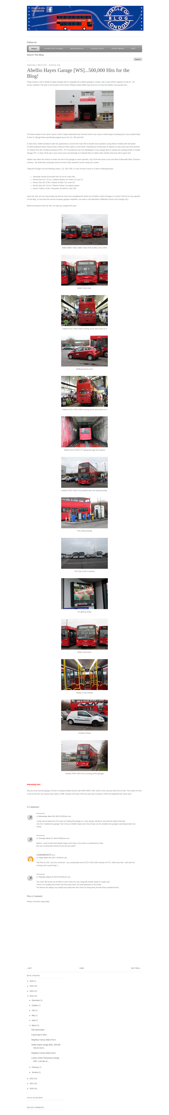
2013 (32, 996)
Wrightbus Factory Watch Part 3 (43, 1040)
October (35, 1005)
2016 (32, 981)
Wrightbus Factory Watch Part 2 (43, 1053)
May (34, 1015)
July (33, 1010)
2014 (32, 991)
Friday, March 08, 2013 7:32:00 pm (51, 857)
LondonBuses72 (43, 855)
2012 (32, 1079)
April (34, 1020)
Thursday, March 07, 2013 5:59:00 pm (52, 838)
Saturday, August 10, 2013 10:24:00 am (53, 877)
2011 (32, 1084)
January (35, 1072)
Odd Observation (38, 1030)
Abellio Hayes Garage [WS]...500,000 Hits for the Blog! (78, 73)
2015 (32, 986)
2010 (32, 1089)
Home (81, 968)
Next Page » (136, 968)
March (34, 1025)
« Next (29, 968)
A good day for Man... (39, 1035)
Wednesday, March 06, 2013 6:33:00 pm (53, 816)
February (35, 1067)
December (36, 1000)
